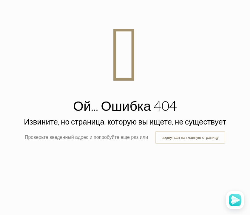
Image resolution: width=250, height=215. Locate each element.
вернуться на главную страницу (190, 137)
